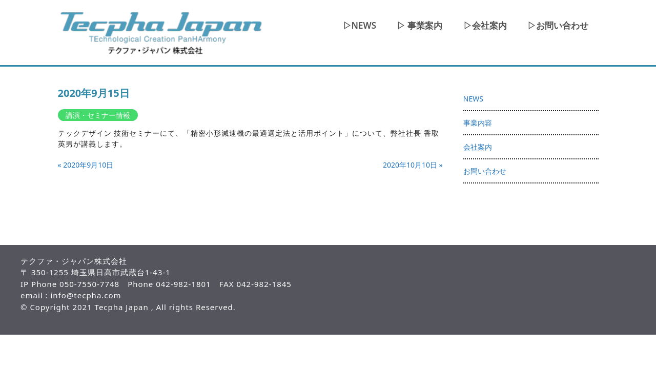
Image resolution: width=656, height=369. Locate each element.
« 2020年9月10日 (86, 165)
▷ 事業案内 (419, 25)
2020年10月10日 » (413, 165)
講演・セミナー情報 (98, 115)
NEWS (473, 99)
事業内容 (477, 123)
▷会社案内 (485, 25)
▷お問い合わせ (557, 25)
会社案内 (477, 147)
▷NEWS (360, 25)
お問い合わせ (484, 171)
